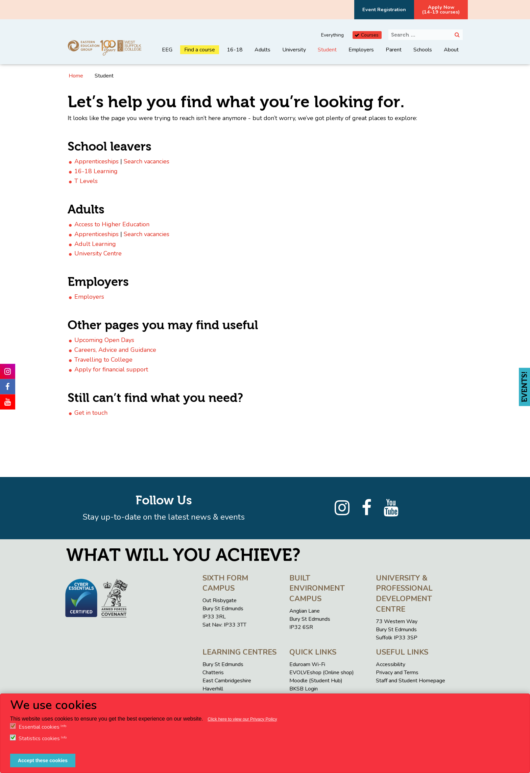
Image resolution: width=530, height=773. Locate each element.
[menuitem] (167, 54)
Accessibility (390, 664)
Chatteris (213, 672)
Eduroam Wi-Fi (307, 664)
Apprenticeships (96, 161)
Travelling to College (103, 360)
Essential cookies (39, 727)
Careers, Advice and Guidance (115, 350)
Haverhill (212, 688)
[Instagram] (342, 508)
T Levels (86, 181)
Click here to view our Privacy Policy (242, 719)
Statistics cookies (39, 738)
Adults (262, 49)
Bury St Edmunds (222, 664)
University (294, 49)
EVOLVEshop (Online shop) (321, 672)
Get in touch (90, 413)
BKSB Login (303, 688)
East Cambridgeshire (226, 680)
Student (327, 49)
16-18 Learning (96, 171)
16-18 (235, 49)
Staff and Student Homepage (410, 680)
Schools (422, 49)
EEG (167, 49)
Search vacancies (146, 161)
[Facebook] (366, 508)
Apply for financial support (111, 369)
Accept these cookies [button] (43, 760)
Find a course (199, 49)
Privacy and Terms (397, 672)
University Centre (98, 253)
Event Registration (384, 9)
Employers (361, 49)
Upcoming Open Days (104, 340)
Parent (394, 49)
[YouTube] (391, 508)
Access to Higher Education (111, 224)
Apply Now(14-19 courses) (441, 9)
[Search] (457, 34)
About (451, 49)
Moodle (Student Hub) (315, 680)
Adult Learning (95, 244)
